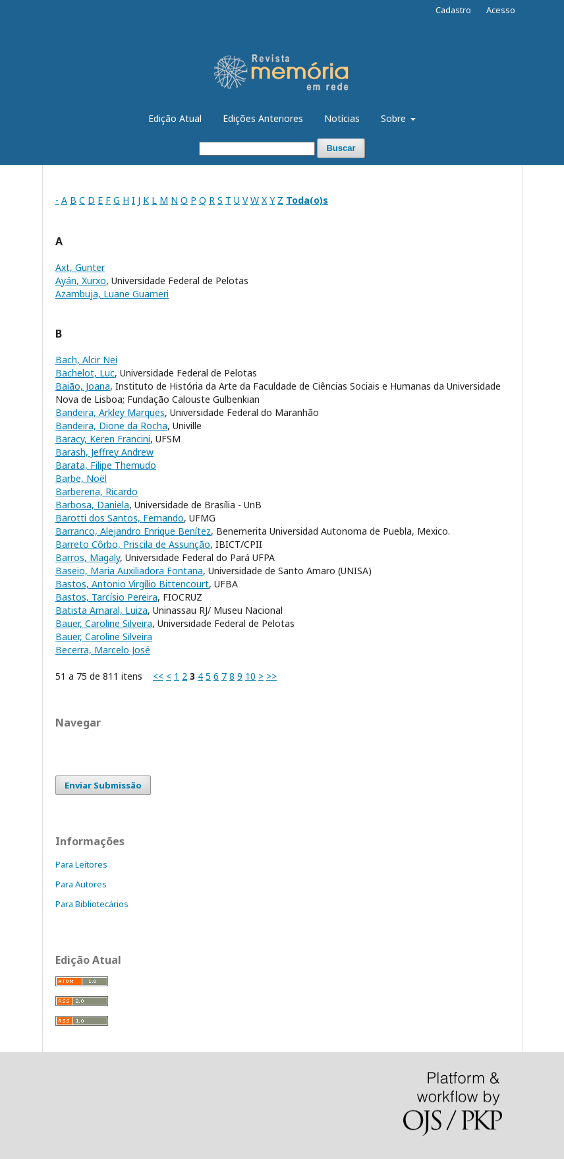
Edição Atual (175, 118)
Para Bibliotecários (91, 904)
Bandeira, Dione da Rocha (111, 425)
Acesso (500, 10)
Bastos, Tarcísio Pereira (106, 597)
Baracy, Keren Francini (102, 438)
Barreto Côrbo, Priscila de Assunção (132, 544)
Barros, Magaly (87, 557)
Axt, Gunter (80, 267)
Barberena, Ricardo (96, 491)
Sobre (395, 118)
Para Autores (81, 884)
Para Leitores (81, 864)
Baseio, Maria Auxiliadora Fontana (129, 570)
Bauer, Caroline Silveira (103, 623)
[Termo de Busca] (257, 149)
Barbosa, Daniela (92, 504)
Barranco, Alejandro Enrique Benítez (133, 531)
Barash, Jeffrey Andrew (104, 452)
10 (250, 676)
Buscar (340, 148)
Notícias (342, 118)
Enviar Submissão (103, 785)
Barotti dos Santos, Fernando (119, 518)
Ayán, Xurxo (80, 280)
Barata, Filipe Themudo (105, 465)
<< (158, 676)
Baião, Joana (82, 386)
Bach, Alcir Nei (86, 359)
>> (271, 676)
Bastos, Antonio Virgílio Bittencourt (132, 584)
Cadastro (453, 10)
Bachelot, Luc (85, 373)
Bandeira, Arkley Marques (110, 412)
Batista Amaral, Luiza (101, 610)
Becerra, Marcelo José (102, 649)
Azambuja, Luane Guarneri (112, 293)
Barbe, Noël (81, 478)
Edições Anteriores (263, 118)
